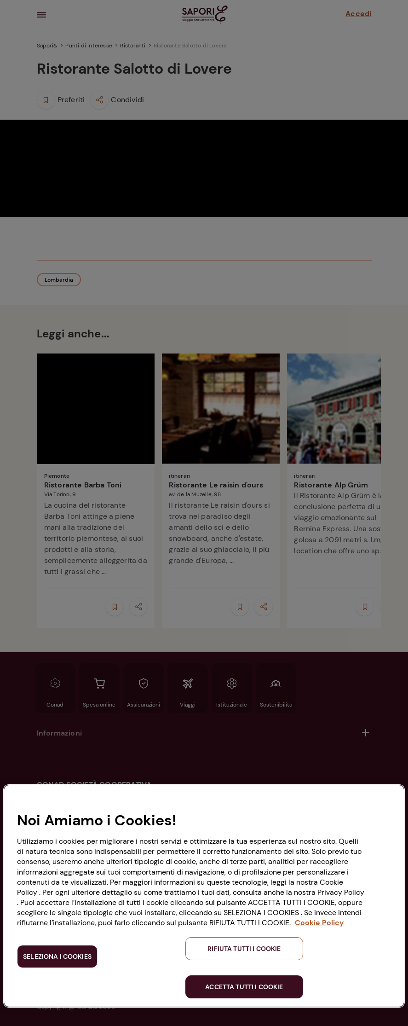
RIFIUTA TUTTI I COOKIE (244, 949)
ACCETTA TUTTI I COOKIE (244, 987)
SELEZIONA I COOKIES (57, 956)
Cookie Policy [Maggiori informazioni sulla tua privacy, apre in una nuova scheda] (319, 922)
